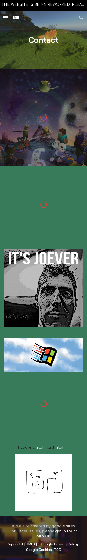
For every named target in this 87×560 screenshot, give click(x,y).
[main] (43, 40)
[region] (43, 5)
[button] (5, 17)
